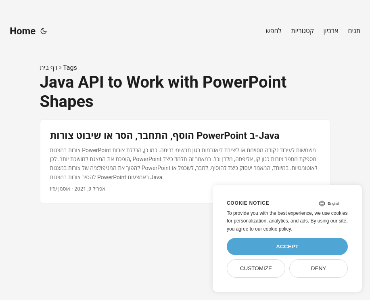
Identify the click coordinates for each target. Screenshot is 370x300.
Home (23, 31)
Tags (70, 67)
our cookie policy (273, 229)
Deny (318, 268)
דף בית (49, 67)
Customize (256, 268)
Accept (287, 246)
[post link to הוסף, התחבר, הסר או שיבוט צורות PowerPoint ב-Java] (185, 161)
